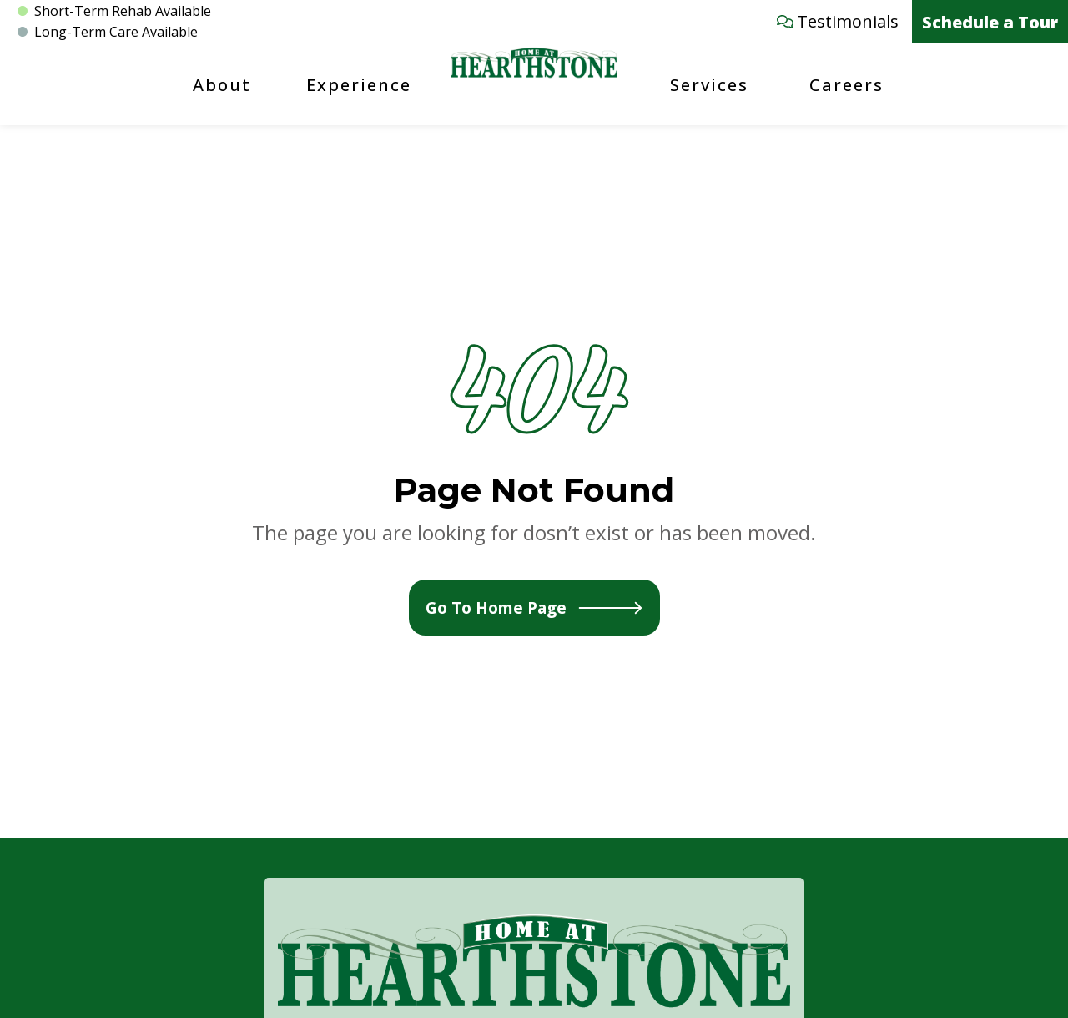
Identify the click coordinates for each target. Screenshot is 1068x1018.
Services (709, 84)
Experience (358, 84)
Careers (846, 84)
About (222, 84)
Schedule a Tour (990, 22)
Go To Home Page (534, 607)
